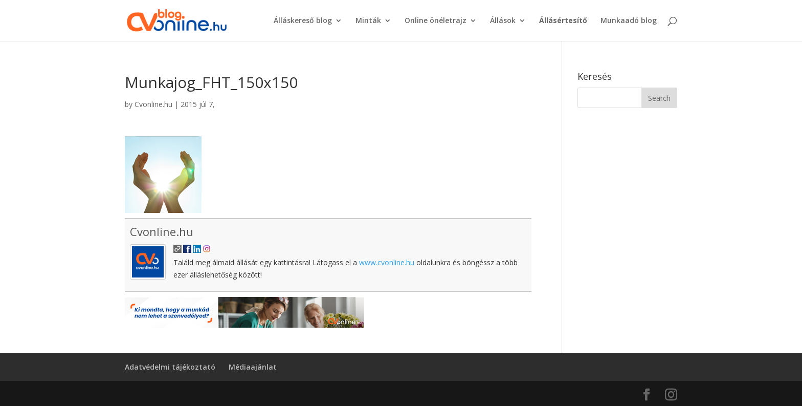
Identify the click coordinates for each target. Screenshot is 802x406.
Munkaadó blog (628, 21)
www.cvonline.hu (386, 262)
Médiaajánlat (253, 367)
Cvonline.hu (153, 104)
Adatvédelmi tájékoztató (170, 367)
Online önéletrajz (435, 21)
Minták (368, 21)
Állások (503, 21)
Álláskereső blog (303, 21)
